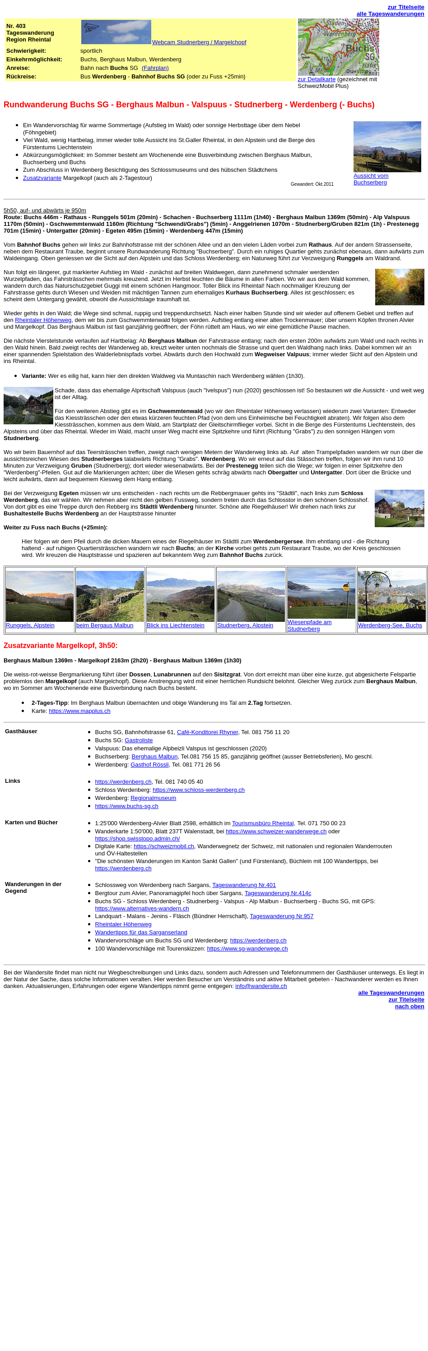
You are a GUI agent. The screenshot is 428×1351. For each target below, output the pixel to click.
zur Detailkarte (317, 79)
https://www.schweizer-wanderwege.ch (276, 831)
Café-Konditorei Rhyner (207, 732)
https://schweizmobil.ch (164, 846)
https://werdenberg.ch (123, 781)
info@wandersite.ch (261, 986)
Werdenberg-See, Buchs (390, 625)
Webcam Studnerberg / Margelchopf (199, 42)
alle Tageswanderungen (390, 13)
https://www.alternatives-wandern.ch (142, 908)
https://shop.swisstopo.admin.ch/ (137, 838)
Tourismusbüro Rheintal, (263, 823)
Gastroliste (139, 740)
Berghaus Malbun (155, 756)
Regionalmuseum (153, 798)
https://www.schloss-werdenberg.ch (199, 789)
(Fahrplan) (155, 67)
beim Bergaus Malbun (104, 625)
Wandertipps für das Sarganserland (141, 932)
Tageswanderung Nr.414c (278, 893)
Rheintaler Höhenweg (43, 320)
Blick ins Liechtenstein (176, 625)
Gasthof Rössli (149, 764)
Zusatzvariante (42, 178)
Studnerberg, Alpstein (245, 625)
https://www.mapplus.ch (80, 711)
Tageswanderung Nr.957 (282, 916)
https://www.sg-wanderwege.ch (247, 948)
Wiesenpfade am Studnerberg (310, 625)
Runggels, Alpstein (30, 625)
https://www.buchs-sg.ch (126, 806)
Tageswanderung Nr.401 (244, 885)
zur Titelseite (406, 7)
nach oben (409, 1006)
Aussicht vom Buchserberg (371, 179)
